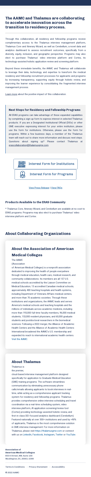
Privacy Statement (38, 467)
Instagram (49, 434)
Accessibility (58, 467)
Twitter (59, 434)
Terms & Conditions (15, 467)
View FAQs (56, 187)
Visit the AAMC (19, 339)
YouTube (70, 434)
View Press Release (39, 187)
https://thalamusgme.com (48, 430)
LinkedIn (27, 434)
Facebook (38, 434)
